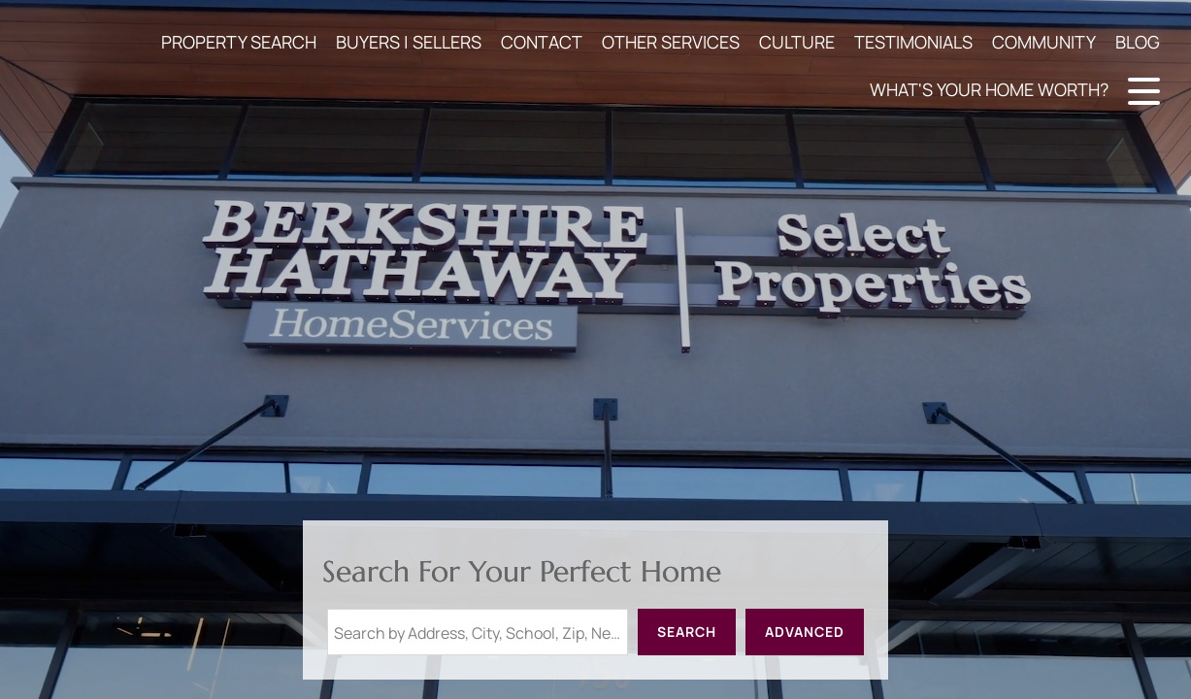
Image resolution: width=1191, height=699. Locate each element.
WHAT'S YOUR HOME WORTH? (989, 89)
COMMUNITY (1044, 41)
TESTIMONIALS (913, 41)
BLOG (1137, 41)
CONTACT (541, 41)
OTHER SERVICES (671, 41)
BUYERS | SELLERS (408, 41)
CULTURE (797, 41)
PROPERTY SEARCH (238, 41)
